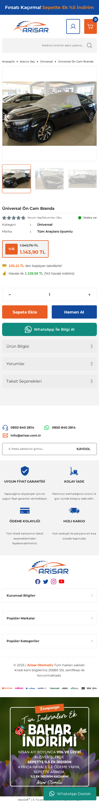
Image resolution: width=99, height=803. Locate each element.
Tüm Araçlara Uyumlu (55, 231)
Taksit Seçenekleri (24, 381)
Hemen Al (74, 312)
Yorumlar (15, 363)
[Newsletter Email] (49, 449)
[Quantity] (49, 294)
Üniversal (45, 224)
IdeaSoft (24, 799)
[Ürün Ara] (49, 45)
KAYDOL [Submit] (83, 449)
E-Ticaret (39, 799)
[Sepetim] (90, 26)
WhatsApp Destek (70, 794)
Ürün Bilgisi (17, 346)
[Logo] (32, 26)
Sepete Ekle (25, 312)
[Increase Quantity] (89, 294)
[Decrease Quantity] (9, 294)
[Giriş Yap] (73, 26)
